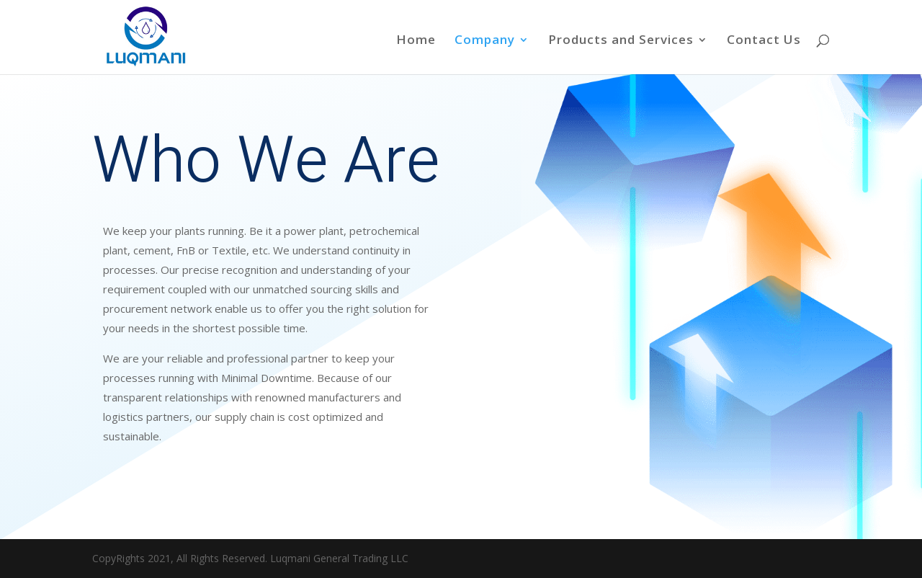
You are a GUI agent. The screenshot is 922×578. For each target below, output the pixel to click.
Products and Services (621, 41)
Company (485, 41)
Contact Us (764, 41)
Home (416, 41)
